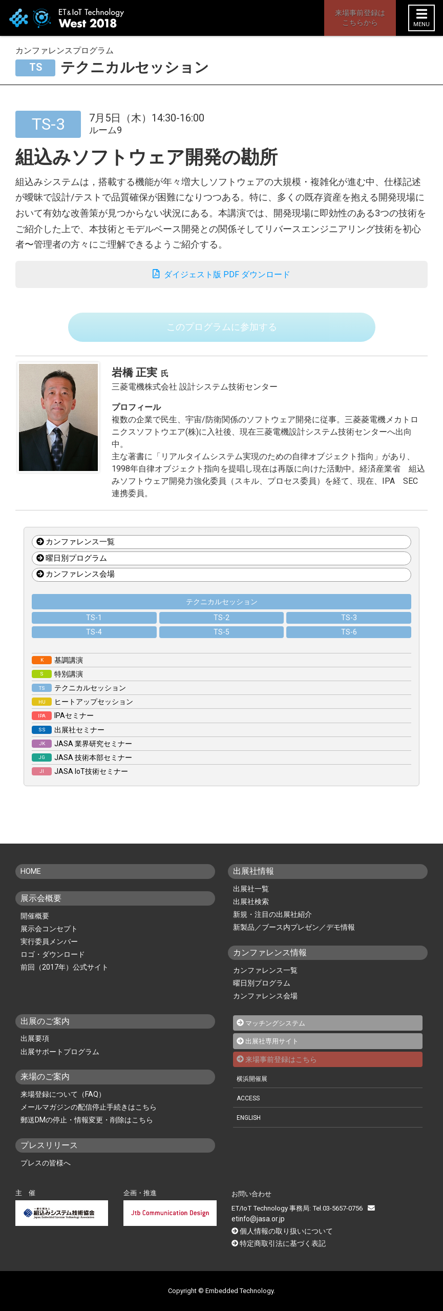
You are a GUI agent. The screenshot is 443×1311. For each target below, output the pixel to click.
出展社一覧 (251, 900)
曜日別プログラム (71, 569)
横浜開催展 (253, 1089)
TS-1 (94, 629)
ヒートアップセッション (82, 713)
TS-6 (349, 643)
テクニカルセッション (222, 613)
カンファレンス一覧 (75, 553)
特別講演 (57, 685)
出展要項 (34, 1050)
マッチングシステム (277, 1034)
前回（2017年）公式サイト (64, 978)
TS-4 (94, 643)
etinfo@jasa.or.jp (397, 1219)
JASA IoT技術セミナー (80, 783)
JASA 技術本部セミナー (82, 769)
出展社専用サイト (274, 1052)
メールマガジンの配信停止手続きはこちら (88, 1118)
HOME (32, 882)
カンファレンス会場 (75, 585)
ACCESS (249, 1109)
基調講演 (57, 671)
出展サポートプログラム (59, 1063)
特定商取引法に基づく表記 (280, 1242)
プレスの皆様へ (45, 1174)
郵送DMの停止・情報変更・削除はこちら (86, 1131)
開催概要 (34, 927)
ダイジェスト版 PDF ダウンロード (221, 276)
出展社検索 (251, 913)
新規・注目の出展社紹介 (272, 925)
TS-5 (221, 643)
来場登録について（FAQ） (63, 1105)
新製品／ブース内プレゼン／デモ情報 (294, 938)
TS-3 (349, 629)
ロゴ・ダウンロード (52, 965)
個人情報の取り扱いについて (283, 1231)
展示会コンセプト (49, 940)
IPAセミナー (63, 727)
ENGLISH (250, 1128)
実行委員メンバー (49, 953)
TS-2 (221, 629)
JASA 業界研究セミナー (82, 755)
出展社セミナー (68, 741)
